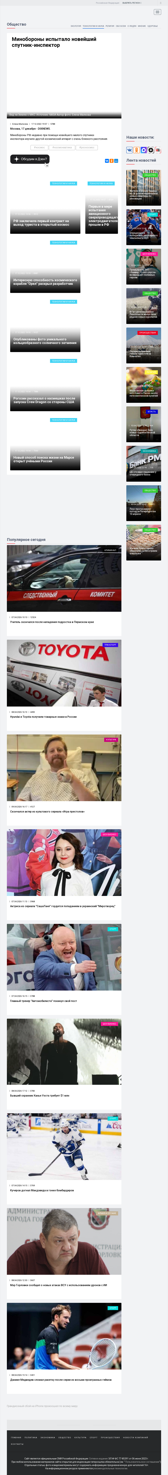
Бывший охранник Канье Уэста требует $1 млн (39, 1095)
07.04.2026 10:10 (18, 617)
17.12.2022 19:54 (22, 391)
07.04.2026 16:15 (18, 996)
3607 (32, 1280)
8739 (111, 199)
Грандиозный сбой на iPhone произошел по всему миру (42, 1406)
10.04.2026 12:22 (138, 346)
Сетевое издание (98, 1458)
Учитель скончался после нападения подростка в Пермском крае (52, 622)
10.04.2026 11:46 (138, 386)
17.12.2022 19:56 (22, 214)
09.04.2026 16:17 (18, 806)
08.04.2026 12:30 (18, 1280)
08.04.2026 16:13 (18, 712)
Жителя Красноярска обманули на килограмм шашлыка (143, 551)
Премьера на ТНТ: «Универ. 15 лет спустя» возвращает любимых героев (143, 273)
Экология (75, 26)
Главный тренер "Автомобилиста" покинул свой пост (43, 1001)
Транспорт (110, 645)
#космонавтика (62, 147)
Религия (109, 26)
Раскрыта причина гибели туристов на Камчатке (140, 354)
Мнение (142, 26)
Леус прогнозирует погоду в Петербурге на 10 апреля (143, 511)
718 (151, 307)
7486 (35, 391)
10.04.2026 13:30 (138, 265)
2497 (151, 504)
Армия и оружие (107, 1213)
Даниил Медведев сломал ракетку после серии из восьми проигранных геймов (61, 1379)
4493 (32, 712)
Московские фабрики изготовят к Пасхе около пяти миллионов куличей (144, 393)
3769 (32, 1185)
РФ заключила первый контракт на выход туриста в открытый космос (41, 223)
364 (151, 386)
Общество (150, 175)
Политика (31, 1438)
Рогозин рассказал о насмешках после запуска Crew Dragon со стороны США (44, 400)
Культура (111, 739)
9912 (35, 214)
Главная (16, 1438)
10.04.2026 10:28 (138, 544)
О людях (131, 26)
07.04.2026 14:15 (18, 1185)
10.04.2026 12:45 (138, 307)
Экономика (149, 451)
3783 (32, 1091)
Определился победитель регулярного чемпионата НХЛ (144, 235)
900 (151, 346)
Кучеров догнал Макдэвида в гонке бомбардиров (42, 1190)
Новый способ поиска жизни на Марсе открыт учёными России (43, 459)
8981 (35, 273)
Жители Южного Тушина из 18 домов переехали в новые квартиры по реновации (144, 195)
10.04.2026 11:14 (138, 467)
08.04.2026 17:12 (18, 1091)
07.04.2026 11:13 (18, 901)
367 (151, 544)
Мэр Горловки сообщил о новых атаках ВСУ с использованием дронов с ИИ (58, 1285)
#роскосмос (86, 147)
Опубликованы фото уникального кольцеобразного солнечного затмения (44, 341)
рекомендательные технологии (110, 1468)
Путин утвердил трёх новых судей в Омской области (142, 432)
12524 (32, 617)
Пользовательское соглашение (142, 1462)
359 (151, 186)
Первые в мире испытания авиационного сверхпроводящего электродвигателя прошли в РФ (104, 216)
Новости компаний (135, 1438)
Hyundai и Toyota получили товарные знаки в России (43, 716)
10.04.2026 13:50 (138, 186)
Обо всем (121, 26)
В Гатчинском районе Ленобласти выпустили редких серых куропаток (143, 314)
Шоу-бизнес (109, 834)
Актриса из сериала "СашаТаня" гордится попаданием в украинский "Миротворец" (62, 906)
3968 (32, 901)
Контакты (17, 1444)
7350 (35, 450)
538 (151, 228)
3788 (32, 996)
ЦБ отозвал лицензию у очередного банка (143, 473)
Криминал (110, 550)
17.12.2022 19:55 (22, 273)
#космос (39, 147)
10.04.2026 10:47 (138, 504)
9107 (35, 332)
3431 (32, 1375)
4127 (32, 806)
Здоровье (152, 26)
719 (151, 467)
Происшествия (147, 333)
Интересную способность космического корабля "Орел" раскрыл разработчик (45, 282)
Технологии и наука (93, 26)
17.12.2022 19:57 (38, 124)
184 (151, 265)
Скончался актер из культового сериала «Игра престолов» (47, 811)
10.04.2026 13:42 (138, 228)
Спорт (113, 929)
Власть (152, 411)
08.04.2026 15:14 (18, 1375)
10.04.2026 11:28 (138, 425)
